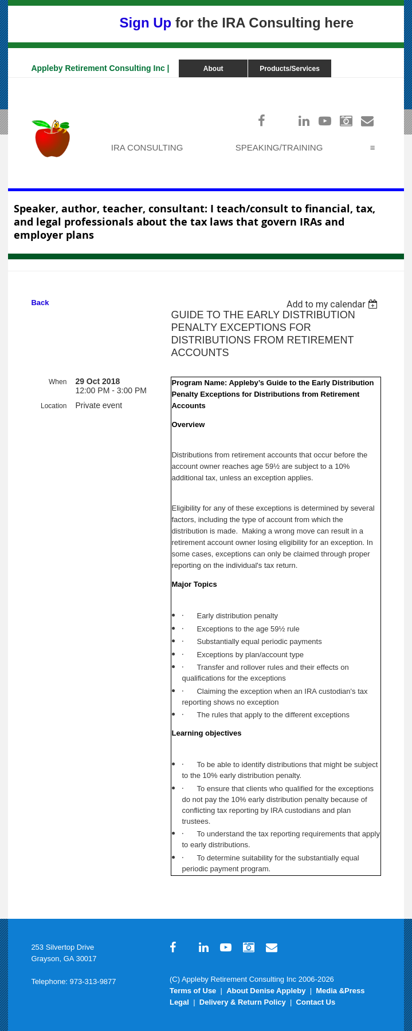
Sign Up (146, 22)
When (57, 382)
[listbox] (334, 304)
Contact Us (316, 1002)
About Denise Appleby (265, 990)
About (213, 69)
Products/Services (290, 69)
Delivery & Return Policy (242, 1002)
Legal (179, 1002)
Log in (369, 83)
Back (40, 302)
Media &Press (340, 990)
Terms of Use (193, 990)
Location (53, 406)
